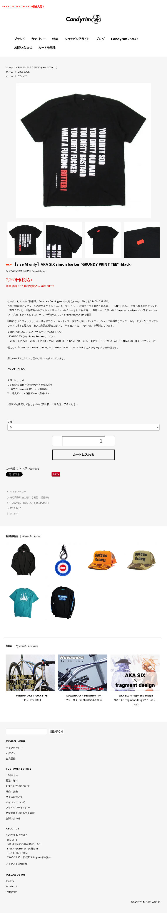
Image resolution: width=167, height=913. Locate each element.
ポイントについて (15, 802)
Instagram (11, 891)
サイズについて (18, 491)
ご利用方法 (12, 775)
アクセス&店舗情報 (16, 863)
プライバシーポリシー (18, 807)
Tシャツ (22, 76)
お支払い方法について (18, 785)
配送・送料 (12, 780)
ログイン (10, 753)
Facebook (12, 886)
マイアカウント (14, 747)
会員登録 (10, 758)
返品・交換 (12, 791)
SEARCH (56, 731)
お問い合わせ (13, 818)
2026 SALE (24, 71)
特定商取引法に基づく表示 (20, 812)
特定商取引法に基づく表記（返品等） (30, 497)
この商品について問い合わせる (22, 468)
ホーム (9, 67)
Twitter (10, 881)
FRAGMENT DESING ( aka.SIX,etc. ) (37, 67)
